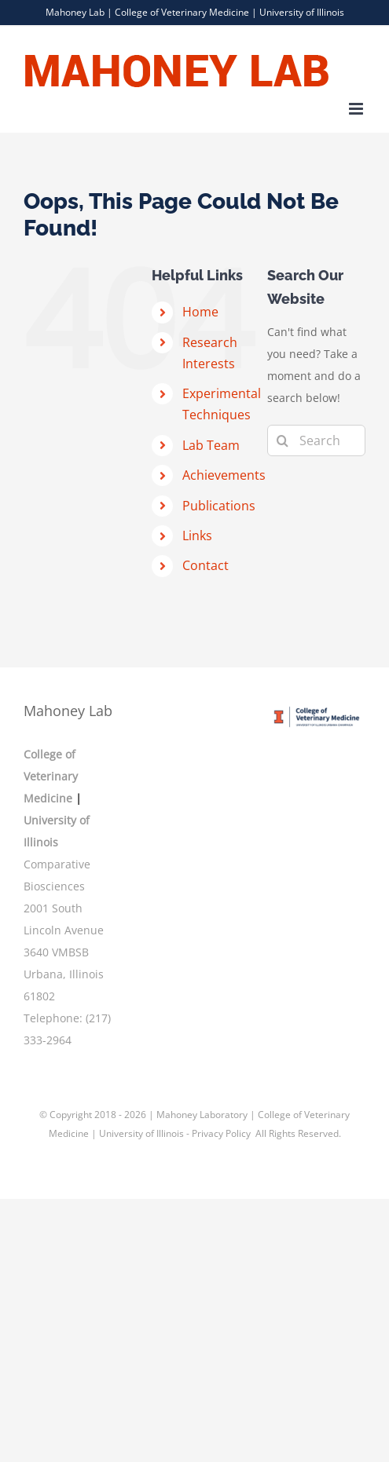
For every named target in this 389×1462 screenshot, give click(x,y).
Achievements (224, 475)
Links (197, 535)
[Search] (283, 440)
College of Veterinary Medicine (182, 12)
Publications (218, 505)
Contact (205, 565)
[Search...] (316, 440)
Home (200, 311)
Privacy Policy (222, 1133)
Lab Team (211, 445)
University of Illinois (301, 12)
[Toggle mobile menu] (357, 109)
